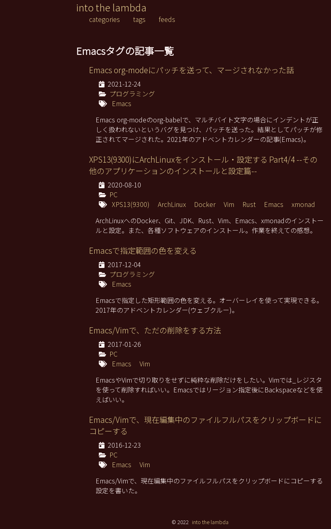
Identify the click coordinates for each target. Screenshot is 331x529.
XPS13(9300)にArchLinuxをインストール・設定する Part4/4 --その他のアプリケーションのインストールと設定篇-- (203, 165)
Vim (229, 204)
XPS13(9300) (131, 204)
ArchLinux (172, 204)
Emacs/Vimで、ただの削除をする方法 (155, 330)
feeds (167, 19)
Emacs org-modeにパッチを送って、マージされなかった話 (191, 70)
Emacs (121, 103)
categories (104, 19)
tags (139, 19)
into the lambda (111, 7)
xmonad (303, 204)
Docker (205, 204)
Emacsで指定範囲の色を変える (143, 250)
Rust (249, 204)
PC (113, 194)
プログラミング (132, 93)
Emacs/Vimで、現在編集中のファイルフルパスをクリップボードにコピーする (205, 425)
